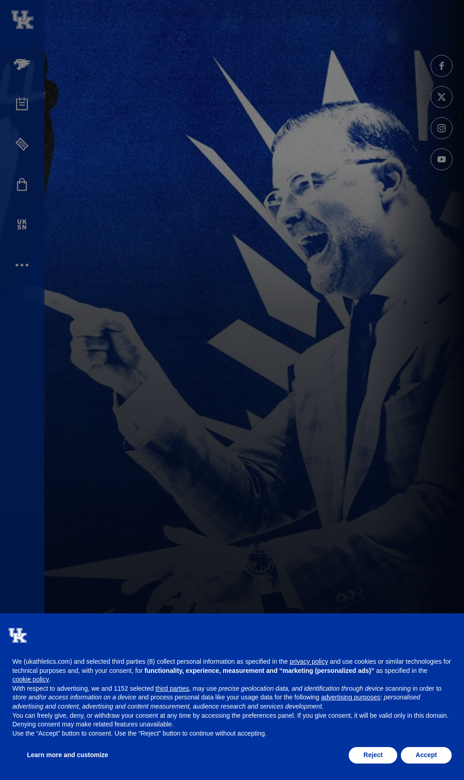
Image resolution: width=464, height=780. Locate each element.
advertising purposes (350, 697)
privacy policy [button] (309, 661)
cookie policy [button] (30, 679)
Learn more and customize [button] (67, 754)
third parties (172, 688)
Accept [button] (426, 754)
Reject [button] (373, 754)
